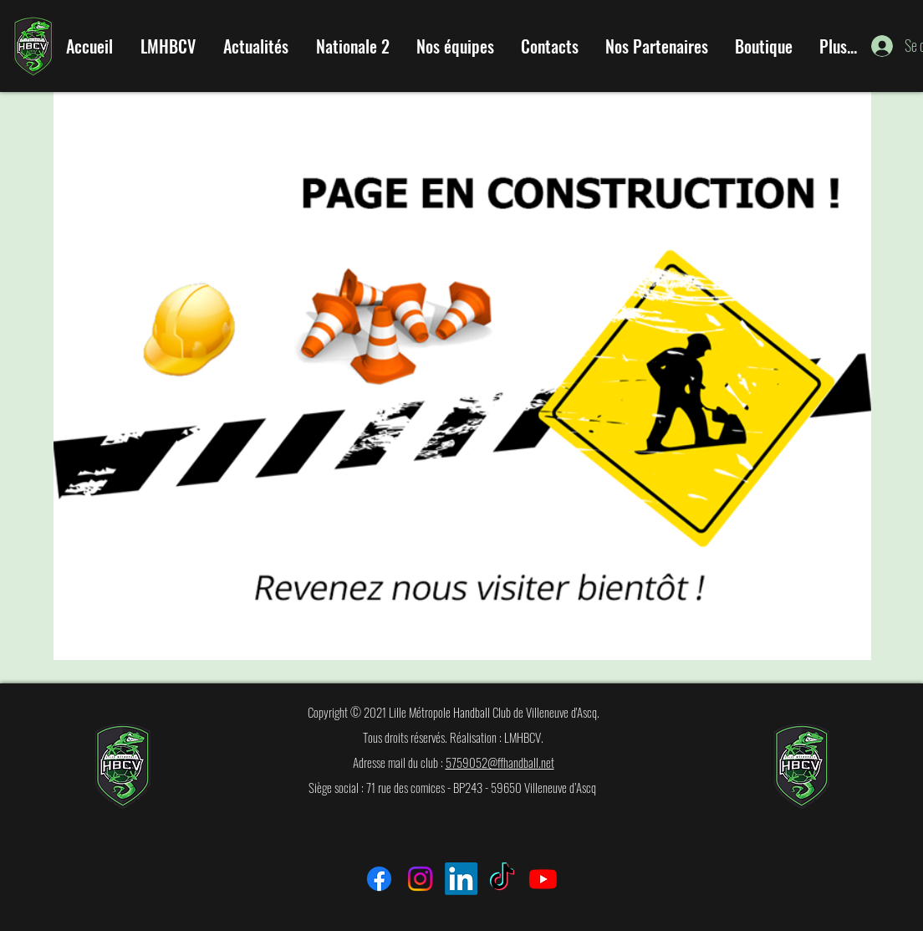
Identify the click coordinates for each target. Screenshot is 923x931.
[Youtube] (543, 878)
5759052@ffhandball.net (500, 762)
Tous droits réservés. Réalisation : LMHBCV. (453, 737)
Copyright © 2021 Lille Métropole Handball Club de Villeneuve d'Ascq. (453, 712)
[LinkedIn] (461, 878)
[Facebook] (379, 878)
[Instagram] (420, 878)
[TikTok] (502, 878)
